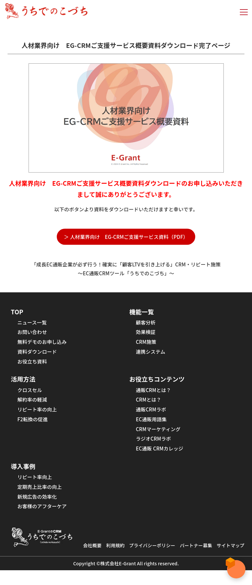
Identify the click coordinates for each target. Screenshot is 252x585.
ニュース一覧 (33, 324)
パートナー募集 (213, 551)
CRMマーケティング (160, 438)
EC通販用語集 (152, 427)
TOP (17, 312)
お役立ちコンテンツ (159, 384)
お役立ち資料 (33, 366)
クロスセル (30, 396)
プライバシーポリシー (167, 551)
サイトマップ (162, 559)
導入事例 (24, 477)
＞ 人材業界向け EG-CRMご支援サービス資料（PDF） (126, 236)
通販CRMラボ (152, 417)
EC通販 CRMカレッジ (161, 459)
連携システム (151, 355)
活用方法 (24, 384)
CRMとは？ (149, 406)
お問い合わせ (33, 334)
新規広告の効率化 (38, 510)
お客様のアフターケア (44, 521)
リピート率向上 (35, 489)
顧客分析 (146, 324)
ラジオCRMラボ (155, 448)
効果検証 (146, 334)
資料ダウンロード (38, 355)
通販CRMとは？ (155, 396)
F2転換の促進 (33, 427)
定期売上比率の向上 (41, 500)
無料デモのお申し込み (44, 345)
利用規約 (127, 551)
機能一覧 (142, 312)
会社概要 (103, 551)
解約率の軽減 (33, 406)
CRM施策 (147, 345)
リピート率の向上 (38, 417)
